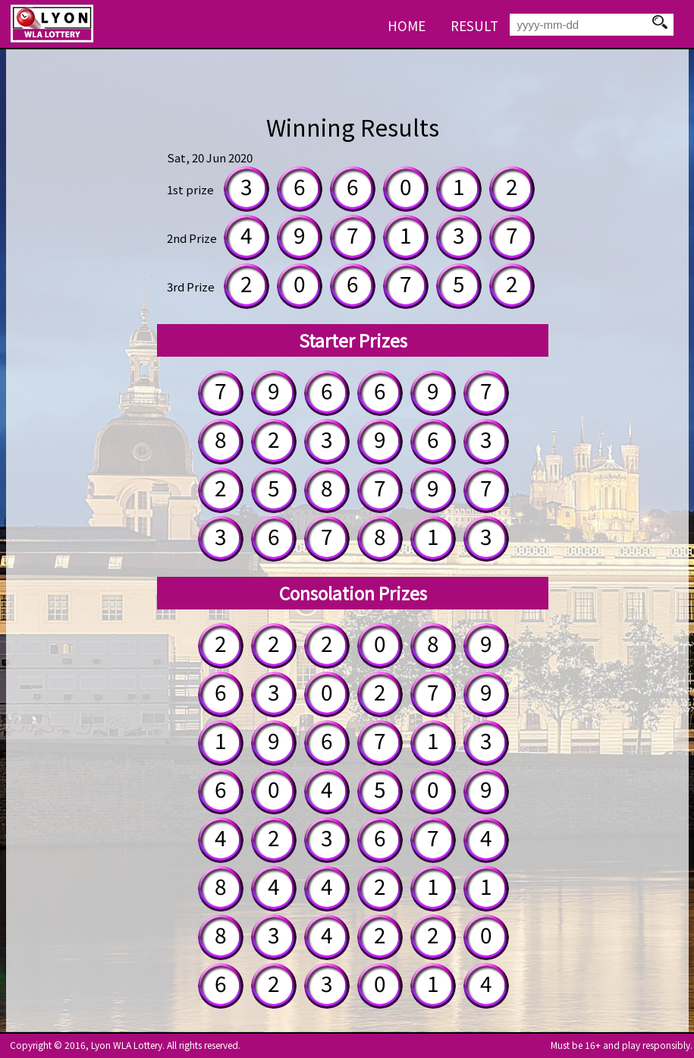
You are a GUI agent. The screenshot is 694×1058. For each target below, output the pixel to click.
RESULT (474, 25)
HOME (407, 25)
